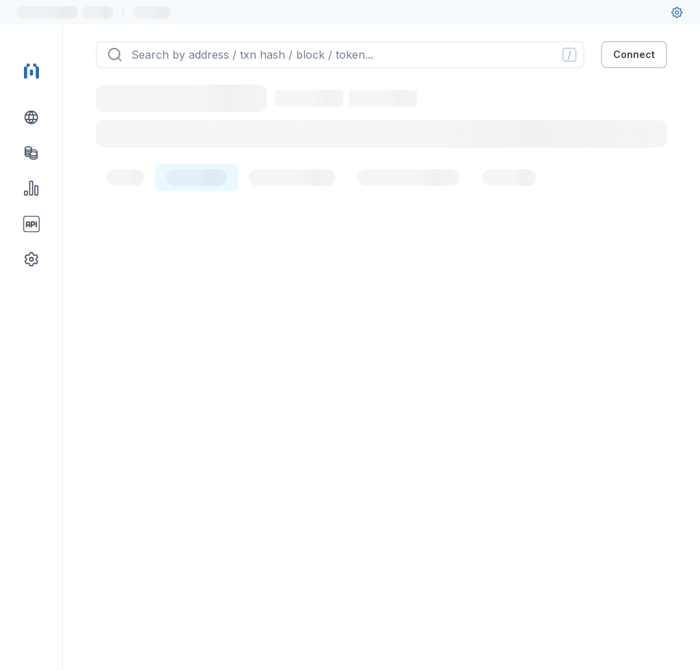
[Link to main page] (31, 71)
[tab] (125, 177)
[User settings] (677, 12)
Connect (634, 54)
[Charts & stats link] (31, 188)
